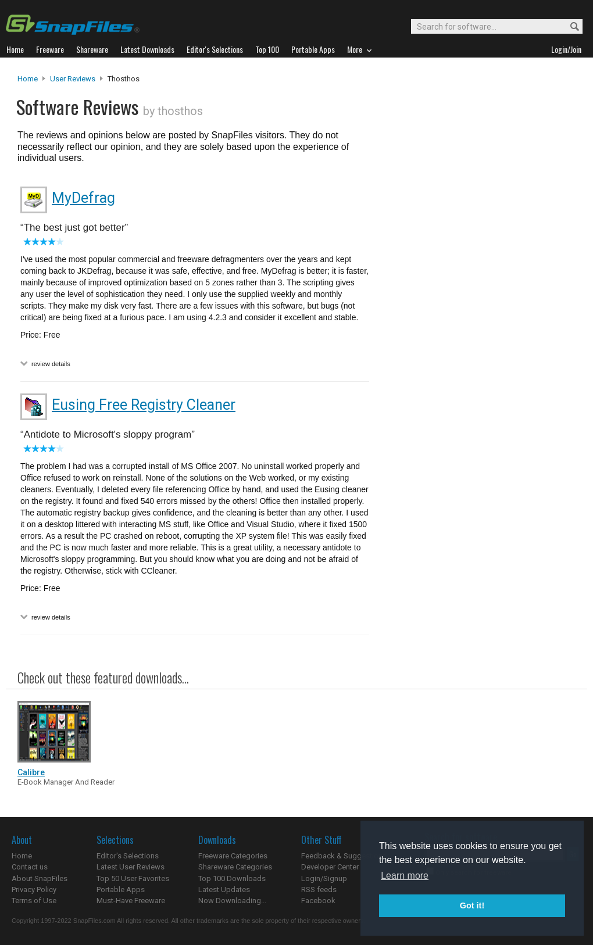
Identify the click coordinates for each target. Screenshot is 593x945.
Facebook (318, 900)
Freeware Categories (232, 855)
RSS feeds (319, 889)
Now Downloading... (232, 900)
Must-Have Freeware (131, 900)
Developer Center (330, 866)
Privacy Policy (34, 889)
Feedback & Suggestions (344, 855)
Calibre (31, 772)
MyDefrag (83, 197)
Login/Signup (324, 878)
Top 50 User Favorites (133, 878)
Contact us (30, 866)
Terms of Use (34, 900)
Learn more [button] (404, 875)
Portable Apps (121, 889)
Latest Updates (224, 889)
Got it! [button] (472, 905)
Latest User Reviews (131, 866)
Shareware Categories (235, 866)
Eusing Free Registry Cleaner (143, 404)
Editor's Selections (128, 855)
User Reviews (72, 78)
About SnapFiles (39, 878)
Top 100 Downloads (232, 878)
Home (27, 78)
